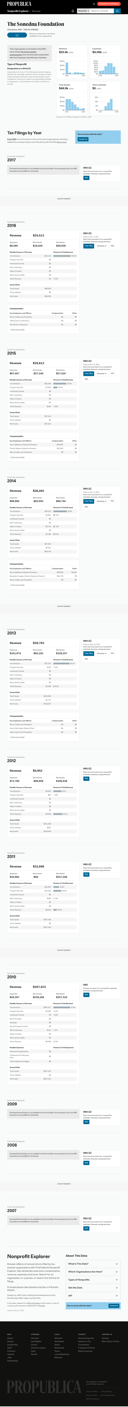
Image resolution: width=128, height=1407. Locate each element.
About (10, 1339)
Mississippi (36, 11)
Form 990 (11, 139)
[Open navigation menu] (94, 4)
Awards (10, 1355)
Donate (105, 1339)
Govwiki (42, 1306)
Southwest (59, 1348)
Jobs (9, 1358)
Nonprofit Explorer (18, 11)
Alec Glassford (31, 1287)
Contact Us (83, 139)
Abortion (35, 1339)
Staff (9, 1348)
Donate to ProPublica (109, 4)
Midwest (58, 1339)
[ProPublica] (19, 4)
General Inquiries (86, 1339)
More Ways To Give (110, 1342)
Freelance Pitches (86, 1348)
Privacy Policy (91, 1396)
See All (34, 1355)
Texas (57, 1351)
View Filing (89, 246)
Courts (34, 1345)
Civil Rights (36, 1342)
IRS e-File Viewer (33, 1304)
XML (113, 246)
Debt (33, 1351)
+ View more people (17, 330)
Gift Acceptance (92, 1400)
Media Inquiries (85, 1351)
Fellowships (12, 1361)
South (57, 1345)
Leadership (12, 1345)
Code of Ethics (92, 1392)
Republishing (106, 1392)
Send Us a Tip (84, 1342)
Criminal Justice (38, 1348)
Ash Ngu (42, 1287)
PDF (86, 178)
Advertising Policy (108, 1396)
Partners (11, 1351)
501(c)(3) (26, 68)
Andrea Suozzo (17, 1287)
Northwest (59, 1342)
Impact (10, 1342)
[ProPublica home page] (44, 1387)
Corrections (83, 1345)
